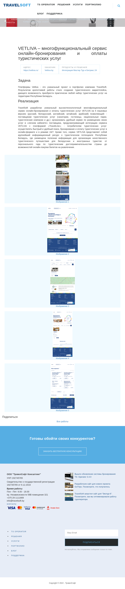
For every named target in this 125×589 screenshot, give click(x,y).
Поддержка (55, 13)
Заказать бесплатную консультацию (62, 451)
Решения (64, 4)
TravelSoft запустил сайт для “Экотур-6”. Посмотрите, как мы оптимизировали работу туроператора (95, 496)
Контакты (11, 504)
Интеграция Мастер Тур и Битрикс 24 (79, 70)
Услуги (78, 4)
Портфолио (93, 4)
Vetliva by (49, 70)
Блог (40, 13)
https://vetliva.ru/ (31, 70)
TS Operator (46, 4)
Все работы (62, 421)
